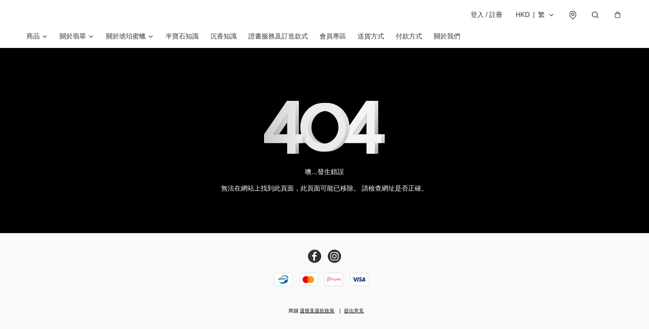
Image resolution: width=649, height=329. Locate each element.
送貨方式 (371, 36)
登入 (486, 14)
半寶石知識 (182, 36)
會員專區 (333, 36)
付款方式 (409, 36)
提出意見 (354, 311)
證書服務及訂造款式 (278, 36)
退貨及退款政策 (317, 311)
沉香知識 (223, 36)
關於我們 (447, 36)
